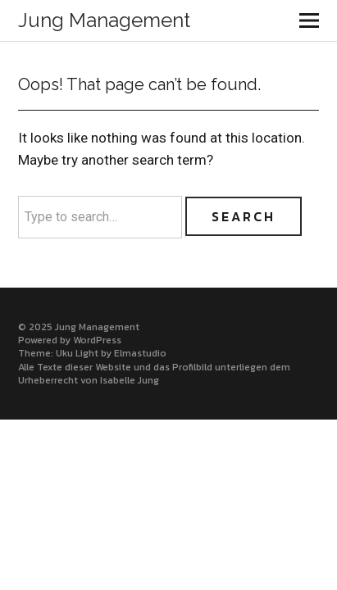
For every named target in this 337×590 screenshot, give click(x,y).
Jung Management (104, 20)
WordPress (97, 340)
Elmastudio (140, 353)
